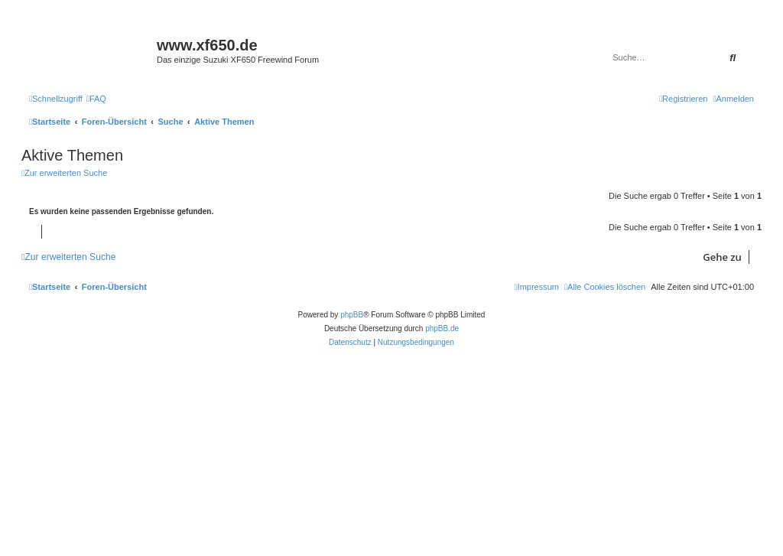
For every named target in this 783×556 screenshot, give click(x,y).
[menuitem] (96, 98)
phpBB (351, 315)
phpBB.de (442, 328)
